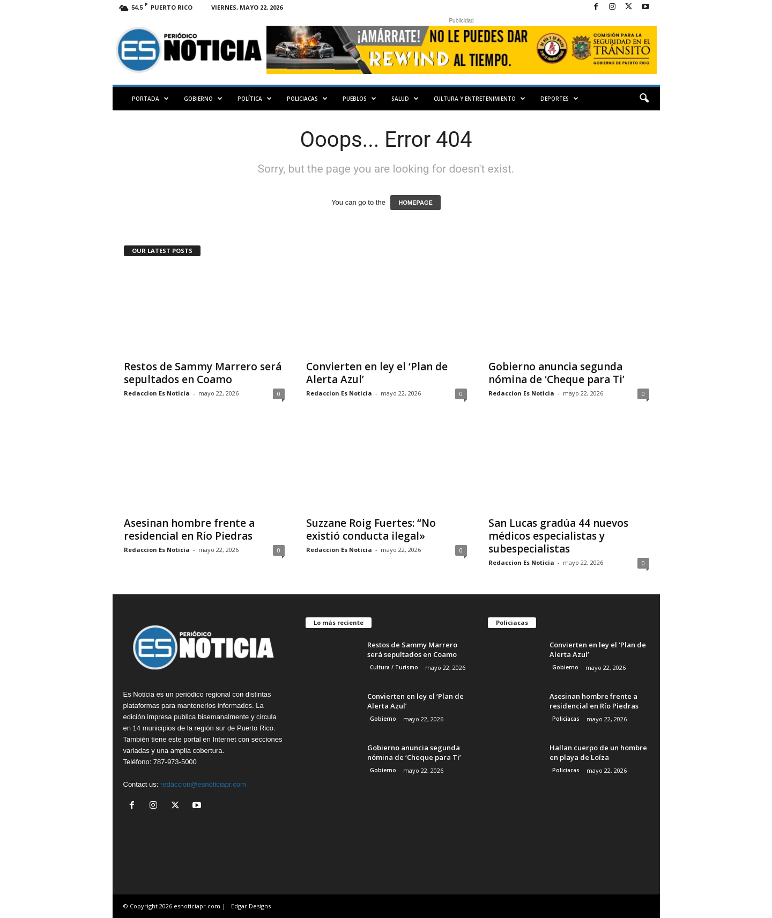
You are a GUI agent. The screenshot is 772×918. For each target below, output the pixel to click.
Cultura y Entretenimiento (479, 98)
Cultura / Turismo (394, 667)
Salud (405, 98)
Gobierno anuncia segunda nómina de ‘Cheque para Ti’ (556, 373)
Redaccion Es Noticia (157, 393)
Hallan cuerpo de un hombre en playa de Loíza (598, 752)
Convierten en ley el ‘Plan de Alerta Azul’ (377, 373)
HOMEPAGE (415, 202)
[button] (644, 98)
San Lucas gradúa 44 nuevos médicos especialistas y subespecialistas (558, 536)
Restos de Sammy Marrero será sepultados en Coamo (202, 373)
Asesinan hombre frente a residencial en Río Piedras (189, 529)
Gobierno (203, 98)
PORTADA (150, 98)
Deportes (559, 98)
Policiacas (307, 98)
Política (254, 98)
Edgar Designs (251, 906)
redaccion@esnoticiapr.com (203, 784)
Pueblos (359, 98)
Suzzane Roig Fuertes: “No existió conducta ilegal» (371, 529)
